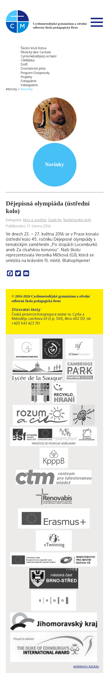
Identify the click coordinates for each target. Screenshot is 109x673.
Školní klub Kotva (34, 48)
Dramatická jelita (33, 68)
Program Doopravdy (35, 73)
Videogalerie (29, 85)
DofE (24, 64)
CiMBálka (28, 60)
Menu (97, 22)
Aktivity (11, 89)
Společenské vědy (77, 220)
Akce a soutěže (34, 220)
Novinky (27, 89)
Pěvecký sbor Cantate (36, 52)
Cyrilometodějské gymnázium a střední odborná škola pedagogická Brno (60, 25)
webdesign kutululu (86, 666)
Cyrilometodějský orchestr (39, 56)
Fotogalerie (28, 81)
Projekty (26, 77)
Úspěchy (54, 220)
